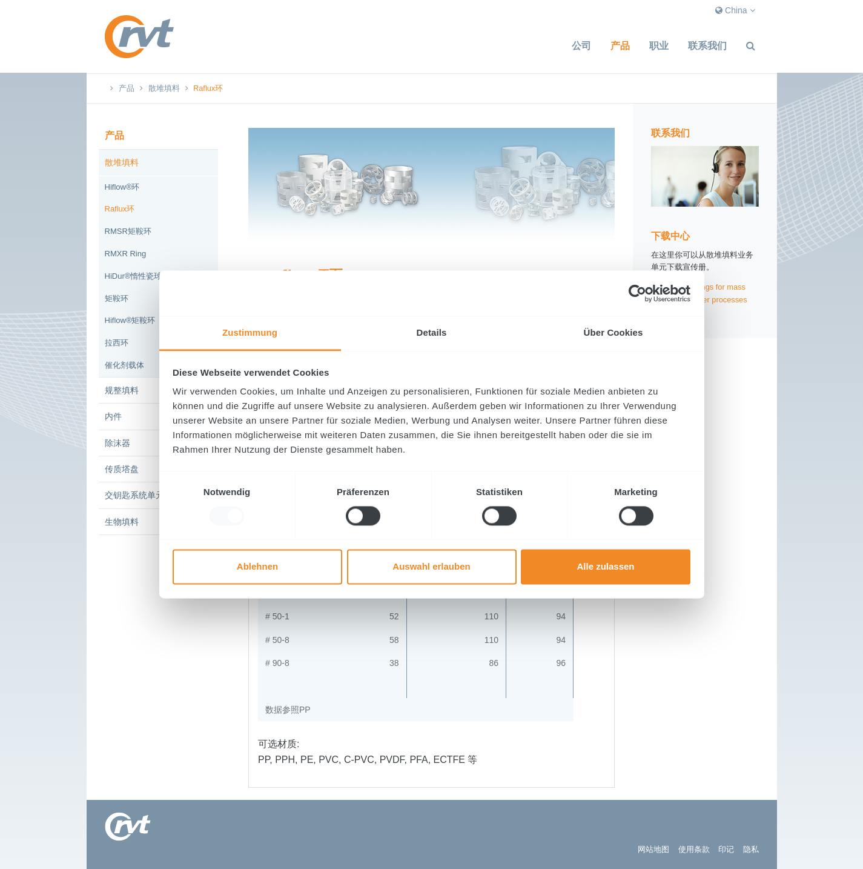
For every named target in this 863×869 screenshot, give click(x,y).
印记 (726, 849)
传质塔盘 (122, 469)
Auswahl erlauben (431, 566)
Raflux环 (120, 208)
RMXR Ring (126, 253)
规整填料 (122, 390)
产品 (620, 46)
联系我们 (707, 46)
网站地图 (653, 849)
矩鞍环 (116, 298)
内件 (113, 416)
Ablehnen (257, 566)
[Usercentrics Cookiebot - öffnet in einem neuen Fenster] (637, 293)
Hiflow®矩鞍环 (130, 320)
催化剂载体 (124, 365)
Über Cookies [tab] (613, 332)
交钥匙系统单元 (134, 495)
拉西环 (116, 342)
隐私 (751, 849)
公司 (581, 46)
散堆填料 (164, 88)
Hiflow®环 (122, 186)
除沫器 (117, 443)
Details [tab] (432, 332)
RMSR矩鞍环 (128, 231)
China (735, 10)
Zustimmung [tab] (249, 332)
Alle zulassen (605, 566)
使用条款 (694, 849)
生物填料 (122, 522)
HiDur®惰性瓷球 (133, 276)
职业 (659, 46)
